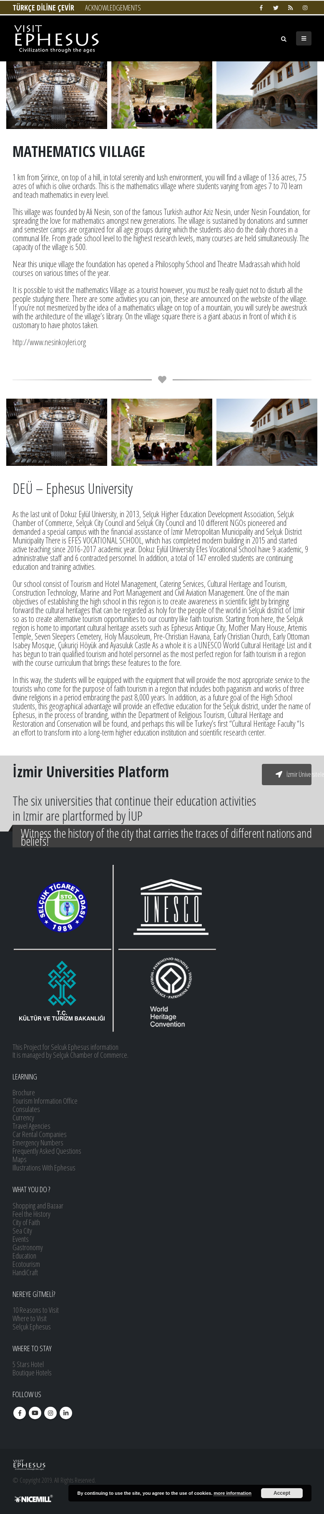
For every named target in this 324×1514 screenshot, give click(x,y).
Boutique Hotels (32, 1372)
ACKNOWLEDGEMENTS (113, 8)
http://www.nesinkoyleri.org (49, 342)
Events (21, 1239)
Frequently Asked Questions (47, 1151)
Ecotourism (26, 1264)
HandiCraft (25, 1272)
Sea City (22, 1231)
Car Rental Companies (40, 1134)
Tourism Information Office (45, 1101)
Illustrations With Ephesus (44, 1168)
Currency (23, 1117)
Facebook (19, 1413)
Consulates (26, 1109)
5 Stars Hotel (28, 1364)
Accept (282, 1493)
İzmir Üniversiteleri (294, 774)
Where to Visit (30, 1318)
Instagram (50, 1413)
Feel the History (31, 1214)
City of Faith (26, 1222)
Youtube (35, 1413)
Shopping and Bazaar (38, 1206)
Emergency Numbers (38, 1142)
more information (232, 1493)
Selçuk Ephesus (32, 1327)
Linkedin (66, 1413)
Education (24, 1256)
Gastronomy (28, 1247)
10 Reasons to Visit (36, 1310)
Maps (20, 1159)
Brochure (24, 1092)
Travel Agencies (31, 1126)
